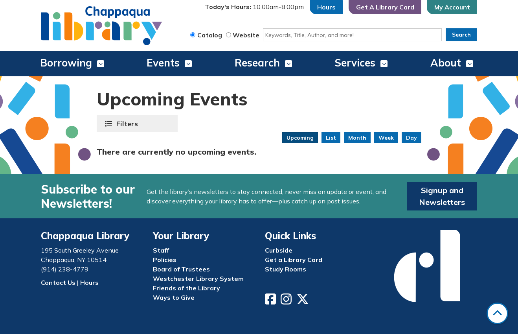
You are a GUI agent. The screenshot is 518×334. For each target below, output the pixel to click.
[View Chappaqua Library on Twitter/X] (303, 301)
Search (461, 34)
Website (246, 35)
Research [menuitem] (257, 62)
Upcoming (300, 137)
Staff (161, 250)
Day (411, 137)
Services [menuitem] (355, 62)
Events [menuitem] (163, 62)
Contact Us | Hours (70, 282)
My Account (452, 7)
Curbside (278, 250)
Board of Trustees (181, 269)
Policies (164, 260)
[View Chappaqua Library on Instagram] (287, 301)
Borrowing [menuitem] (66, 62)
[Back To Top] (497, 313)
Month (357, 137)
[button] (254, 7)
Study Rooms (285, 269)
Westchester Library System (198, 278)
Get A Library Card (385, 7)
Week (386, 137)
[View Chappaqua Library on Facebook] (271, 301)
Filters (128, 123)
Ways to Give (174, 297)
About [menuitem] (445, 62)
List (331, 137)
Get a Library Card (293, 260)
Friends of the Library (186, 288)
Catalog (209, 35)
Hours (326, 7)
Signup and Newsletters (442, 196)
